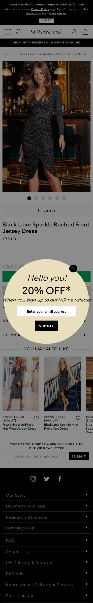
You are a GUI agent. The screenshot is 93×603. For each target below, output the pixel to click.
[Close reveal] (73, 268)
